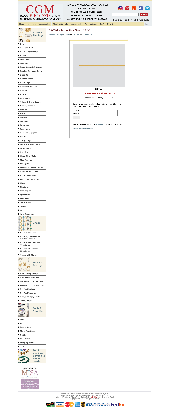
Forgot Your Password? (83, 129)
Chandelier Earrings (28, 86)
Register (110, 24)
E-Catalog (66, 397)
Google (112, 397)
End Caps (24, 121)
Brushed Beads (26, 79)
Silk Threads (25, 339)
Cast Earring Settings (29, 273)
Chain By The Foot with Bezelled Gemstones (30, 237)
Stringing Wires (26, 342)
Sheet (22, 183)
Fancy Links (25, 129)
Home (22, 24)
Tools (22, 346)
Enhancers (24, 125)
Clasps (23, 94)
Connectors (25, 98)
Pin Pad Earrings (27, 289)
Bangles (23, 55)
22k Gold (76, 35)
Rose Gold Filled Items (29, 179)
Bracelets (24, 75)
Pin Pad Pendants (28, 293)
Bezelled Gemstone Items (31, 71)
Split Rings (24, 198)
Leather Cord (25, 327)
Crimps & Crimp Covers (30, 102)
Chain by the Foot (28, 233)
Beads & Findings (56, 35)
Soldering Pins (26, 191)
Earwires (23, 117)
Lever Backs (25, 152)
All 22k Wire (87, 35)
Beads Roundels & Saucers (31, 67)
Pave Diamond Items (29, 171)
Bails (22, 44)
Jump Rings (25, 140)
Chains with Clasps (28, 255)
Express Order (91, 24)
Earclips (23, 110)
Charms (23, 90)
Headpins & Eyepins (28, 133)
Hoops (22, 137)
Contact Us (58, 397)
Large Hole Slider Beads (30, 144)
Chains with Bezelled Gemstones (29, 250)
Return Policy (85, 397)
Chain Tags (25, 82)
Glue (22, 323)
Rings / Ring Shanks (28, 175)
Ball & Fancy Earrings (29, 52)
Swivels (23, 206)
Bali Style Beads (26, 48)
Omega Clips (25, 164)
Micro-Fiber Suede (27, 331)
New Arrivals (76, 24)
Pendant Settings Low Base (32, 285)
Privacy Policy (75, 397)
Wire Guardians (26, 214)
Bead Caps (24, 59)
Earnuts (23, 113)
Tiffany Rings (25, 301)
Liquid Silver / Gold (28, 156)
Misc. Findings (26, 160)
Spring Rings (25, 202)
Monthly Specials (60, 24)
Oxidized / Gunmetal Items (31, 167)
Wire (22, 210)
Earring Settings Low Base (31, 281)
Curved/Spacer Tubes (29, 106)
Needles (23, 335)
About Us (31, 24)
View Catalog (44, 24)
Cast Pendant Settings (29, 277)
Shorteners (24, 187)
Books (22, 319)
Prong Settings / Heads (30, 297)
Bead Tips (24, 63)
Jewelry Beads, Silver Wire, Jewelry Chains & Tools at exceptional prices (84, 395)
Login (147, 24)
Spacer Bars (25, 195)
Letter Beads (25, 148)
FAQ (102, 24)
